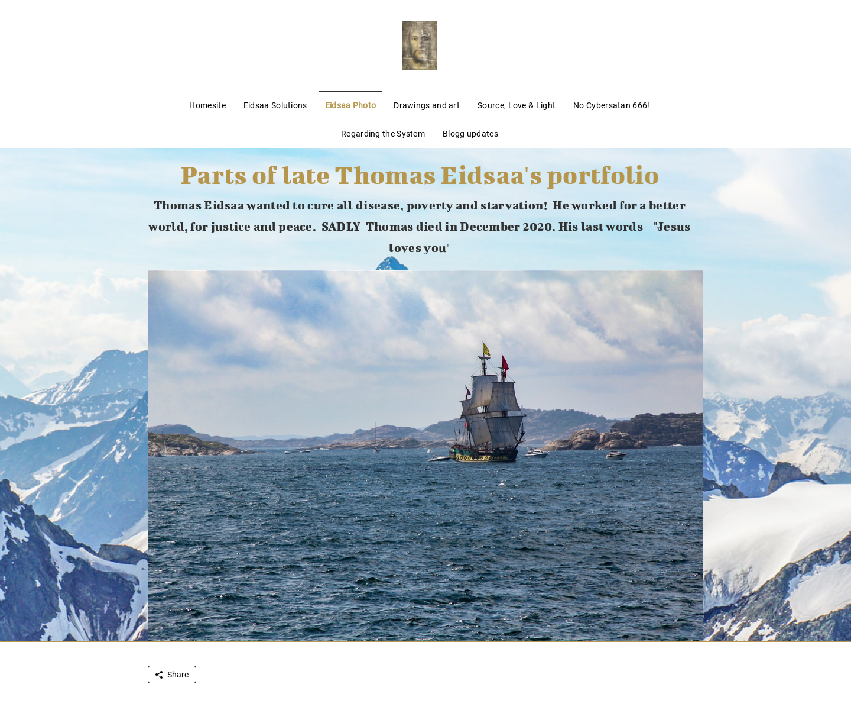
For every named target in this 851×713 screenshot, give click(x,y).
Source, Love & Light (517, 105)
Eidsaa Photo (350, 105)
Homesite (207, 105)
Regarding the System (383, 133)
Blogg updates (470, 133)
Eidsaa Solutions (275, 105)
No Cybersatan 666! (611, 105)
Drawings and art (427, 105)
